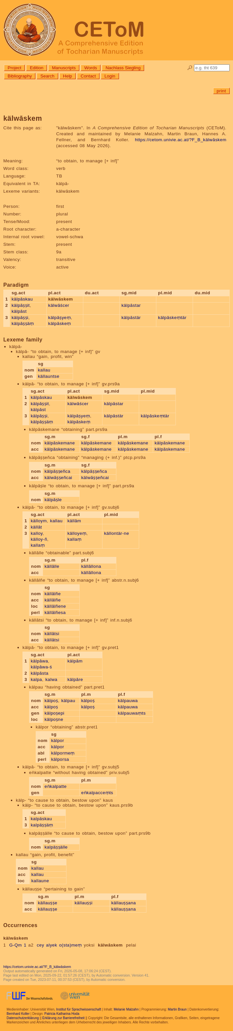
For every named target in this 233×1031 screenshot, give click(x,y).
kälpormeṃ (63, 753)
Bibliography (20, 76)
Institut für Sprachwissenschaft (78, 1009)
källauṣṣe (48, 902)
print (221, 90)
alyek (51, 945)
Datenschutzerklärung (23, 1018)
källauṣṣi (84, 902)
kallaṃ (38, 545)
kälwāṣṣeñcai (58, 477)
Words (90, 67)
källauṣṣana (123, 902)
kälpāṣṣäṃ (23, 323)
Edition (36, 67)
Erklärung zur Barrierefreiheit (63, 1018)
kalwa (51, 679)
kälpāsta (40, 673)
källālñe (53, 593)
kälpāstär (131, 317)
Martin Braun (177, 1009)
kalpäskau (41, 818)
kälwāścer (58, 305)
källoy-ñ (39, 539)
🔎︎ (190, 67)
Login (109, 76)
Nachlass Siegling (122, 67)
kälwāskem (110, 945)
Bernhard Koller (18, 1013)
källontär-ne (116, 533)
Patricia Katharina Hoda (61, 1013)
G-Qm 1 (17, 945)
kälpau (68, 700)
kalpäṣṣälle (56, 847)
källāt (36, 527)
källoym (39, 520)
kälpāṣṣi (20, 317)
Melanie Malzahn (126, 1009)
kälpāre (75, 679)
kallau (44, 370)
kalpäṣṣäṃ (42, 824)
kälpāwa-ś (41, 666)
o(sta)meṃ (70, 945)
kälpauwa (128, 700)
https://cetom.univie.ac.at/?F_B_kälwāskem (180, 139)
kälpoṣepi (54, 713)
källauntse (48, 376)
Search (47, 76)
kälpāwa (39, 661)
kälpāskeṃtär (172, 317)
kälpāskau (22, 299)
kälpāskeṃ (59, 323)
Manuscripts (64, 67)
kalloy (37, 533)
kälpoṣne (54, 719)
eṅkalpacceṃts (97, 792)
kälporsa (60, 759)
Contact (88, 76)
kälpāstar (131, 305)
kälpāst (19, 311)
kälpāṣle (53, 499)
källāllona (91, 566)
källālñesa (55, 612)
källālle (52, 566)
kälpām (75, 661)
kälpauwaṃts (132, 713)
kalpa (36, 679)
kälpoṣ (51, 700)
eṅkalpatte (56, 786)
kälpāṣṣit (21, 305)
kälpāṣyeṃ (59, 317)
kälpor (57, 740)
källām (74, 520)
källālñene (55, 606)
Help (67, 76)
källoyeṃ (77, 533)
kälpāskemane (60, 442)
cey (40, 945)
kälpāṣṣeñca (57, 471)
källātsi (52, 633)
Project (14, 67)
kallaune (40, 880)
